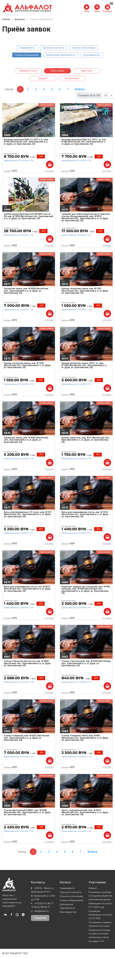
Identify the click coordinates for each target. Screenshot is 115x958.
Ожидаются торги (28, 71)
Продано (42, 78)
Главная (6, 19)
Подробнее (40, 917)
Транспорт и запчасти (53, 48)
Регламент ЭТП (96, 941)
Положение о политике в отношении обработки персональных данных (100, 896)
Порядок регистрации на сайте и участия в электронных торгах (99, 933)
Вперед (79, 89)
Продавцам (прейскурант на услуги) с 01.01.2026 (100, 915)
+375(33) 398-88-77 (40, 907)
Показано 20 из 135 (89, 95)
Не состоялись (72, 78)
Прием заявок (57, 71)
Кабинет (92, 888)
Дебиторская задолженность (61, 55)
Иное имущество (91, 55)
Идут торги (86, 71)
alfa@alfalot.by (41, 911)
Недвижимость (27, 48)
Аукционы (20, 19)
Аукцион (10, 171)
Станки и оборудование (26, 55)
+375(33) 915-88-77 (43, 903)
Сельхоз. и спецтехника (83, 48)
